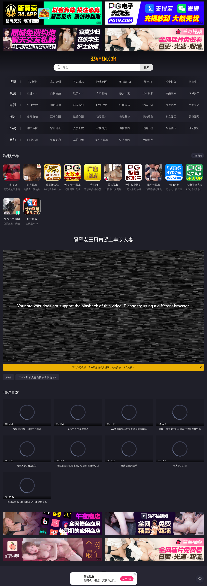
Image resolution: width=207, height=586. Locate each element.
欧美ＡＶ (78, 93)
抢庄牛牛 (194, 81)
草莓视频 (78, 140)
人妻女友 (78, 128)
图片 (12, 116)
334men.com (103, 59)
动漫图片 (101, 116)
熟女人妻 (124, 93)
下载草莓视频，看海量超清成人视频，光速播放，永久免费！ (137, 367)
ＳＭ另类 (194, 93)
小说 (12, 128)
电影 (12, 105)
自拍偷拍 (55, 93)
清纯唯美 (147, 116)
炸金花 (148, 81)
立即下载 (127, 578)
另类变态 (194, 105)
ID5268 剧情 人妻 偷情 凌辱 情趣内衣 (37, 377)
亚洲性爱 (32, 105)
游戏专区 (101, 81)
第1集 (8, 377)
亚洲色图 (55, 116)
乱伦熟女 (171, 105)
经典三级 (147, 105)
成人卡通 (78, 105)
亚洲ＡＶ (32, 93)
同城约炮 (32, 140)
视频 (12, 93)
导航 (12, 139)
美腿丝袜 (124, 116)
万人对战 (78, 81)
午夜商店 (55, 140)
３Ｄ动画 (101, 93)
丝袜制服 (147, 93)
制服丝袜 (124, 105)
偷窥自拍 (32, 116)
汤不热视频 (101, 140)
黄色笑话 (171, 128)
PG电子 (32, 81)
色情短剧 (147, 140)
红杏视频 (124, 140)
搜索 (146, 67)
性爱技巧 (194, 128)
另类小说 (147, 128)
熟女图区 (171, 116)
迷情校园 (124, 128)
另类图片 (194, 116)
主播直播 (171, 93)
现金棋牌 (171, 81)
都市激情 (32, 128)
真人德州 (55, 81)
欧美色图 (78, 116)
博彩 (12, 81)
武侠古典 (101, 128)
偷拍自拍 (55, 105)
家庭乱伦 (55, 128)
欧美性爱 (101, 105)
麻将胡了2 (125, 81)
